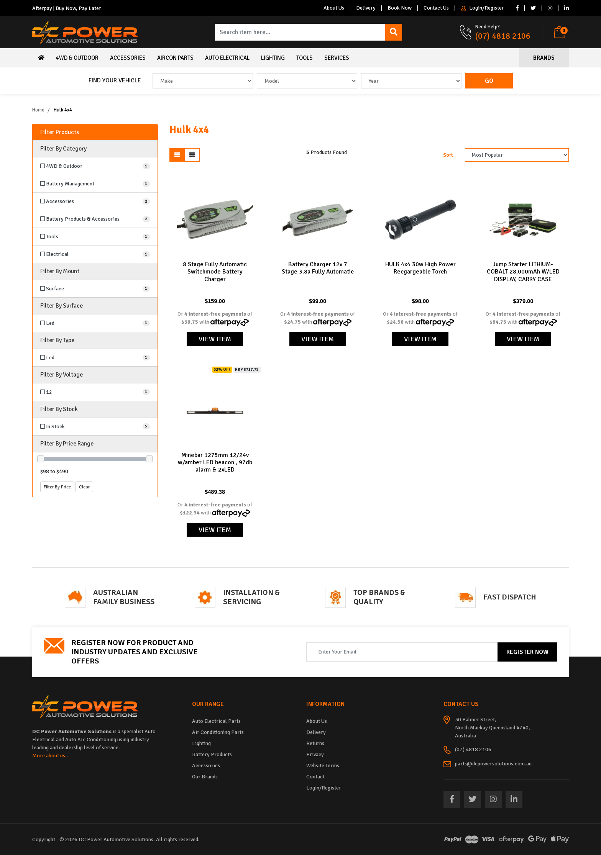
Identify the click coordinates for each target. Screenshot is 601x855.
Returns (315, 743)
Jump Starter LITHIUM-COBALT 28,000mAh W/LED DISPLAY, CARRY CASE (523, 271)
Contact (315, 776)
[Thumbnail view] (177, 155)
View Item (215, 339)
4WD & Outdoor (77, 57)
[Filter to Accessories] (95, 201)
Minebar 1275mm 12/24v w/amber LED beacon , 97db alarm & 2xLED (215, 462)
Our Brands (205, 776)
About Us (333, 8)
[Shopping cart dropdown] (561, 32)
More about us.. (50, 755)
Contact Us (436, 8)
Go (489, 81)
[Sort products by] (517, 155)
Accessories (128, 57)
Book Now (400, 8)
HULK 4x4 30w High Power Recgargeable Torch (420, 267)
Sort (448, 155)
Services (336, 57)
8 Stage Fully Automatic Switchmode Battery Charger (215, 271)
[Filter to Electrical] (95, 254)
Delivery (366, 8)
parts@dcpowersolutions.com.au (493, 763)
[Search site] (393, 32)
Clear (84, 487)
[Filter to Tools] (95, 237)
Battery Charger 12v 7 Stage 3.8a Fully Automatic (318, 267)
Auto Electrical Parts (216, 721)
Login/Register (482, 8)
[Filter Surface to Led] (95, 323)
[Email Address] (402, 652)
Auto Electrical (227, 57)
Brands (544, 57)
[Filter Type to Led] (95, 358)
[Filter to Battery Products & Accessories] (95, 219)
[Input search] (300, 32)
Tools (304, 57)
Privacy (315, 754)
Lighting (273, 57)
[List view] (192, 155)
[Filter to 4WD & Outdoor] (95, 166)
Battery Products (212, 754)
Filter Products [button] (59, 132)
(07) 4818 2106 (502, 36)
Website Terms (322, 765)
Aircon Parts (175, 57)
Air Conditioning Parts (218, 732)
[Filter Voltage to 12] (95, 392)
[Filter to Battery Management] (95, 184)
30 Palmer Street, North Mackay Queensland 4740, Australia (492, 727)
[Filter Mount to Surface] (95, 289)
